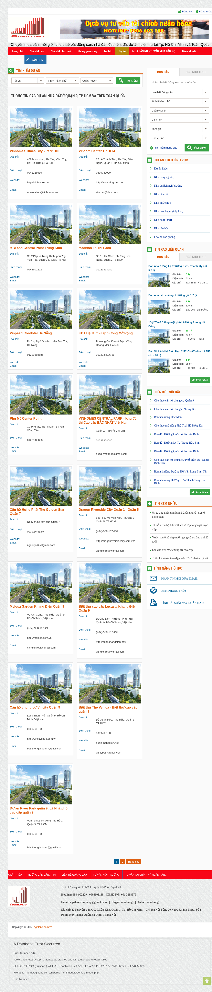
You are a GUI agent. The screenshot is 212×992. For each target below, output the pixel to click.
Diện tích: (178, 278)
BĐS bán (163, 72)
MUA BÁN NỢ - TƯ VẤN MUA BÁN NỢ (153, 51)
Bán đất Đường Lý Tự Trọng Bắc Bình (177, 442)
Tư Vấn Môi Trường (106, 874)
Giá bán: (177, 274)
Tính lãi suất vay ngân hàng (183, 603)
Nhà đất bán (37, 51)
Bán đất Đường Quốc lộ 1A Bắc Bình (176, 434)
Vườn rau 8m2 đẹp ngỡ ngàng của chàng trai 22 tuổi (180, 539)
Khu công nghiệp (164, 177)
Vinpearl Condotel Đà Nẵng (31, 333)
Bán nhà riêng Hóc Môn (168, 417)
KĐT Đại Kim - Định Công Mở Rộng (106, 333)
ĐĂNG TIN (37, 60)
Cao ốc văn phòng (164, 236)
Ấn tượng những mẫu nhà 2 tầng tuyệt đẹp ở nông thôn (178, 514)
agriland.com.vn (43, 927)
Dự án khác (161, 168)
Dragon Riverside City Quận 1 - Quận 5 (109, 509)
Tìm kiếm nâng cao (166, 147)
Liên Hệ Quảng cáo (74, 874)
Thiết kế (16, 60)
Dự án (122, 51)
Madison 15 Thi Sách (95, 248)
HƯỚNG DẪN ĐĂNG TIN (42, 874)
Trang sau (133, 861)
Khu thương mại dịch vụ (168, 211)
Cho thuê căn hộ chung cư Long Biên (175, 409)
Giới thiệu (15, 874)
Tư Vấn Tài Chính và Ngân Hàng (146, 874)
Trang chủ (17, 51)
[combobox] (27, 81)
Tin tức (108, 51)
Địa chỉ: (176, 282)
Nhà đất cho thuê (61, 51)
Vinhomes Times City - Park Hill (34, 151)
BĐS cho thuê (196, 71)
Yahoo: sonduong (148, 902)
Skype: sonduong (122, 902)
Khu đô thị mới (163, 219)
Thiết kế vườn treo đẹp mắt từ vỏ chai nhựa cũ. (180, 558)
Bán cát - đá (189, 51)
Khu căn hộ (161, 228)
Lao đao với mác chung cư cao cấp (172, 549)
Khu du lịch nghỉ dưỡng (168, 185)
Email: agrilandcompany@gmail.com (84, 902)
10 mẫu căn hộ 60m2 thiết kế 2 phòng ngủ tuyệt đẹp (180, 527)
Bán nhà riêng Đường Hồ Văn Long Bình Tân (180, 471)
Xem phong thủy (174, 590)
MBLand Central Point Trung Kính (36, 248)
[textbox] (179, 82)
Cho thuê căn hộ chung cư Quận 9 (174, 400)
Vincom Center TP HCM (97, 151)
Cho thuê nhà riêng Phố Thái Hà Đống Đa (178, 425)
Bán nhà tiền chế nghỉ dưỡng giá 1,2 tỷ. (173, 295)
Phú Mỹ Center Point (26, 418)
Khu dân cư (161, 194)
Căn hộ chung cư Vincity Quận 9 (35, 707)
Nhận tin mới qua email (179, 578)
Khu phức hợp (162, 202)
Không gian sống (87, 51)
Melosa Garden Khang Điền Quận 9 (37, 606)
